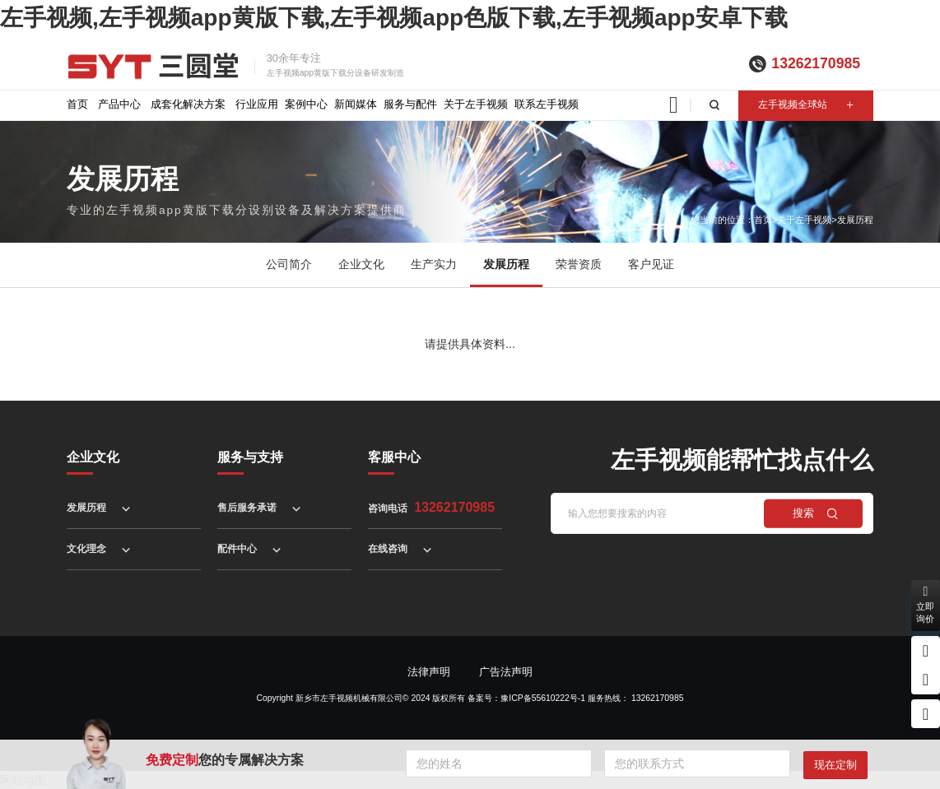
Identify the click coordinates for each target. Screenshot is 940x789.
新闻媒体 (355, 104)
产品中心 (119, 104)
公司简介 (289, 264)
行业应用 (256, 104)
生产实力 (434, 264)
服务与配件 (410, 104)
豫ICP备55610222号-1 (542, 698)
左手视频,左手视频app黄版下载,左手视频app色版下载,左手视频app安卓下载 (394, 17)
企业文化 (361, 264)
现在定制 (835, 765)
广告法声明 (506, 672)
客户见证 (651, 264)
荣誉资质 (579, 264)
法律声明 (428, 672)
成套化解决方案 (188, 104)
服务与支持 (250, 457)
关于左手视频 (476, 104)
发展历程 (855, 220)
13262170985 (815, 63)
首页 (77, 104)
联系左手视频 (546, 104)
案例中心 (306, 104)
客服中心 (394, 457)
